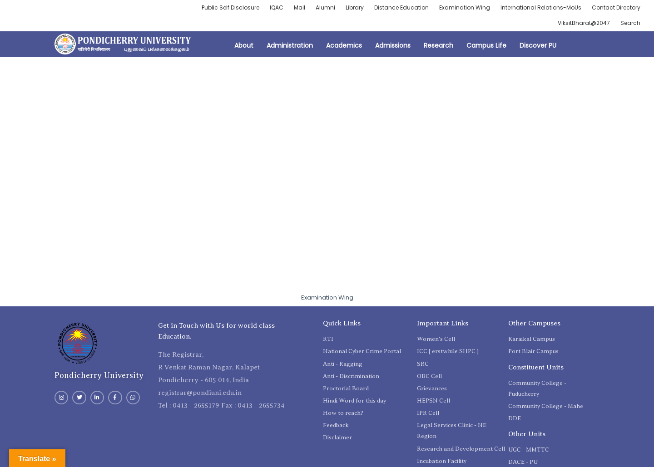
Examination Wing (464, 7)
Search (630, 23)
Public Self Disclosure (230, 7)
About (243, 45)
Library (355, 7)
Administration (290, 45)
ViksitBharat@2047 (584, 23)
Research (438, 45)
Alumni (325, 7)
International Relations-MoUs (540, 7)
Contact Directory (616, 7)
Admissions (393, 45)
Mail (299, 7)
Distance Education (401, 7)
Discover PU (538, 45)
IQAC (276, 7)
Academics (344, 45)
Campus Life (486, 45)
